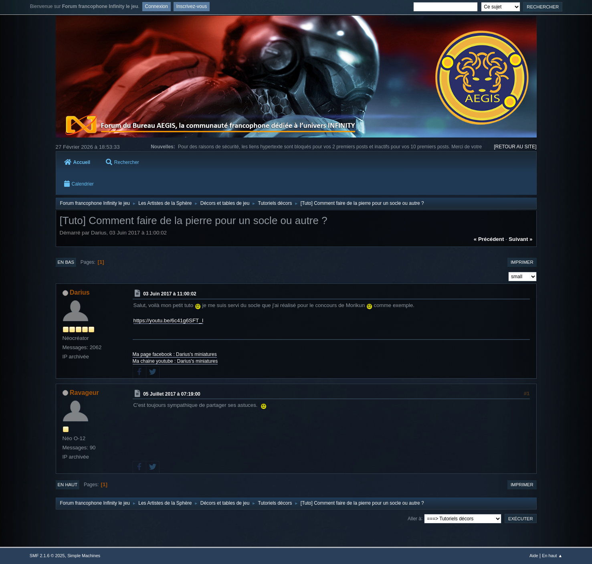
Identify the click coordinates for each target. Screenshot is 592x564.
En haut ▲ (552, 555)
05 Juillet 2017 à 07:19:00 (171, 394)
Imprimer (522, 262)
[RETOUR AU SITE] (515, 147)
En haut (68, 484)
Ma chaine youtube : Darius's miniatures (175, 361)
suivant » (520, 239)
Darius (80, 292)
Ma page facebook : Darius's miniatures (175, 354)
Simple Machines (83, 555)
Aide (533, 555)
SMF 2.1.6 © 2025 (47, 555)
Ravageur (84, 392)
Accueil (77, 162)
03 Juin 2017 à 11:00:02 (169, 294)
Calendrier (79, 184)
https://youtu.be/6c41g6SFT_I (168, 320)
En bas (66, 262)
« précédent (489, 239)
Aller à (414, 518)
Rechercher (122, 162)
